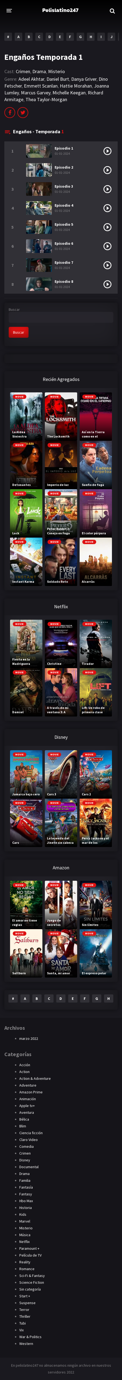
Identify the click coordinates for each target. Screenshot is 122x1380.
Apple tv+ (27, 1105)
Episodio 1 (64, 148)
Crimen (23, 71)
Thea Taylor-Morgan (46, 99)
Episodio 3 (64, 186)
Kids (22, 1214)
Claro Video (28, 1139)
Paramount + (29, 1248)
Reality (24, 1262)
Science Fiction (31, 1282)
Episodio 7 (64, 262)
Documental (29, 1166)
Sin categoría (30, 1289)
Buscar (14, 309)
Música (24, 1234)
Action (24, 1071)
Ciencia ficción (31, 1132)
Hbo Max (26, 1200)
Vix (21, 1330)
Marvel (24, 1221)
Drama (39, 71)
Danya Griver (83, 79)
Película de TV (30, 1255)
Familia (24, 1180)
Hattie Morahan (76, 86)
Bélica (24, 1119)
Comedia (26, 1146)
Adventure (27, 1085)
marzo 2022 (28, 1038)
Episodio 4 (64, 205)
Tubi (22, 1323)
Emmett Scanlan (41, 86)
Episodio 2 (64, 167)
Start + (24, 1296)
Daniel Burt (57, 79)
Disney (24, 1160)
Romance (27, 1268)
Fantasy (25, 1194)
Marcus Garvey (35, 92)
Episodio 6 (64, 243)
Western (26, 1343)
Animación (27, 1098)
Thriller (24, 1316)
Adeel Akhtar (31, 79)
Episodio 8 (64, 281)
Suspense (27, 1302)
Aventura (26, 1112)
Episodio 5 (64, 224)
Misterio (56, 71)
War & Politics (30, 1336)
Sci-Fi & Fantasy (32, 1275)
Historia (25, 1207)
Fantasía (26, 1187)
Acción (24, 1064)
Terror (24, 1309)
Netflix (24, 1241)
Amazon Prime (31, 1092)
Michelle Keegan (69, 92)
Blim (22, 1126)
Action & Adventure (35, 1078)
